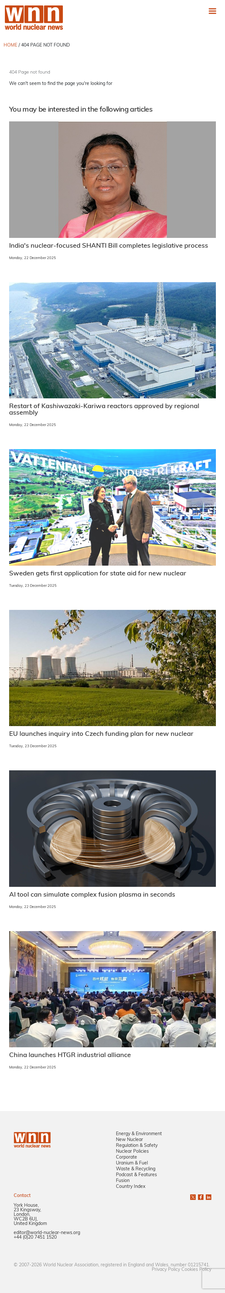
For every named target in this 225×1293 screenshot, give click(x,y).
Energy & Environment (139, 1134)
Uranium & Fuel (132, 1163)
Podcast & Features (136, 1175)
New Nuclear (129, 1139)
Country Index (130, 1186)
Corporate (126, 1157)
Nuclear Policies (132, 1151)
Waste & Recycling (135, 1169)
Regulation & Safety (137, 1145)
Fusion (123, 1180)
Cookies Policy (196, 1269)
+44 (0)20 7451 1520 (35, 1237)
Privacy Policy (166, 1269)
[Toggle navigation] (212, 11)
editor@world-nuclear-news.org (47, 1233)
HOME (10, 45)
